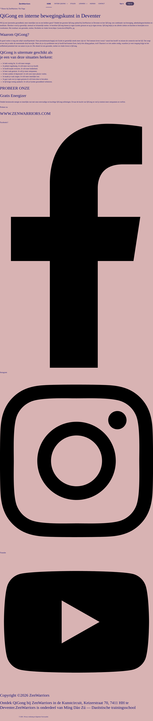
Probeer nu (4, 107)
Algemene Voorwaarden (42, 716)
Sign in (122, 3)
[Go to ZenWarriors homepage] (24, 3)
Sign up (130, 3)
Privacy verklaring (29, 716)
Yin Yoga (21, 9)
